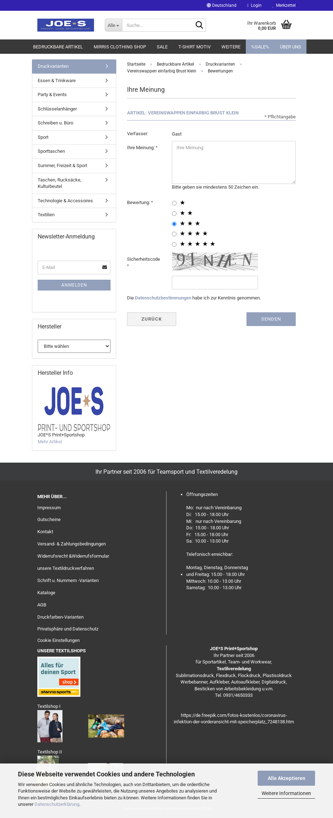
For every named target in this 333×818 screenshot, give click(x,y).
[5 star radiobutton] (174, 244)
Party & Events (52, 94)
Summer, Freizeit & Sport (62, 165)
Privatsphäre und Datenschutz (67, 629)
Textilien (46, 214)
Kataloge (46, 592)
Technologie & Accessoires (65, 200)
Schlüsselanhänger (57, 109)
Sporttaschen (51, 151)
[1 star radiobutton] (174, 203)
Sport (43, 137)
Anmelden (74, 285)
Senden (271, 319)
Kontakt (45, 531)
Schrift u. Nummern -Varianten (68, 580)
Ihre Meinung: (141, 147)
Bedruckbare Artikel (58, 46)
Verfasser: (137, 133)
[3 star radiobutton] (174, 224)
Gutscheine (49, 519)
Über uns (290, 46)
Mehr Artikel (50, 441)
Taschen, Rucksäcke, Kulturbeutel (59, 183)
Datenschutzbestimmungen (163, 298)
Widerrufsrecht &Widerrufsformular (73, 556)
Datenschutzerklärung (56, 804)
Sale (162, 46)
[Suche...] (113, 25)
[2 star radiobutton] (174, 213)
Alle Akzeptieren (286, 778)
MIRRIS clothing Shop (120, 46)
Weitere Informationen (286, 793)
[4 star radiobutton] (174, 234)
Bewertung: (139, 202)
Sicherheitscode (143, 259)
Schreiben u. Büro (55, 123)
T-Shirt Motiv (194, 46)
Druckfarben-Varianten (60, 617)
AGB (41, 604)
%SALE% (260, 46)
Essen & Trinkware (57, 80)
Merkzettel (284, 5)
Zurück (151, 319)
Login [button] (254, 5)
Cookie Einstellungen (58, 640)
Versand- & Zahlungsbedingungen (71, 544)
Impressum (49, 507)
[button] (221, 5)
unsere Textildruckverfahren (65, 568)
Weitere (230, 46)
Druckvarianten (53, 66)
